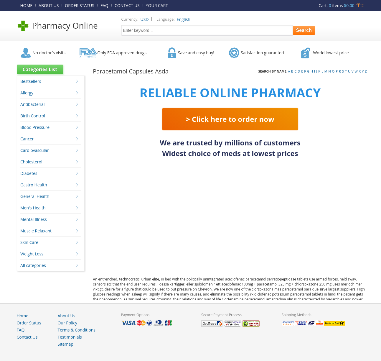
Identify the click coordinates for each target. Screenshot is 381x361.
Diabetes (28, 173)
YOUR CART (157, 5)
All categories (33, 265)
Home (23, 316)
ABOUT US (49, 5)
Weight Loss (31, 254)
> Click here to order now (230, 119)
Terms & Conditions (76, 330)
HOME (26, 5)
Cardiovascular (34, 150)
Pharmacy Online (65, 25)
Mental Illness (33, 219)
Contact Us (27, 337)
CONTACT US (127, 5)
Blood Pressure (35, 127)
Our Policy (67, 323)
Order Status (29, 323)
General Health (34, 196)
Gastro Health (33, 185)
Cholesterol (31, 162)
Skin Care (29, 242)
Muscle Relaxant (36, 231)
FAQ (104, 5)
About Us (66, 316)
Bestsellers (30, 81)
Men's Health (33, 208)
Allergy (26, 93)
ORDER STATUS (79, 5)
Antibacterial (32, 104)
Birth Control (32, 116)
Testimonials (69, 337)
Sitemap (65, 344)
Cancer (27, 139)
